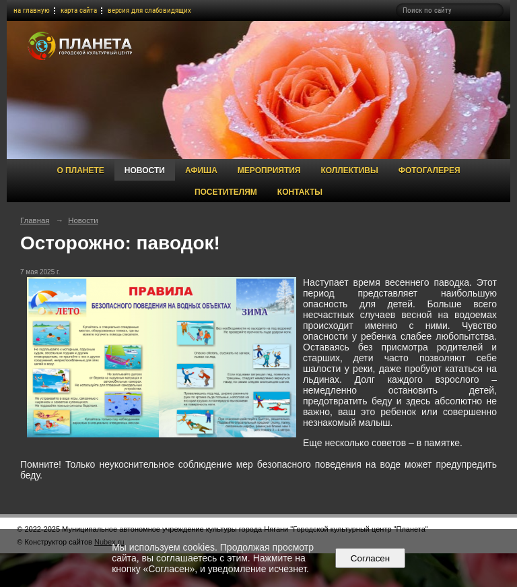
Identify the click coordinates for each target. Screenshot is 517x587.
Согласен (369, 558)
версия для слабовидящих (149, 10)
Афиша (201, 170)
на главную (31, 10)
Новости (145, 170)
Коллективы (349, 170)
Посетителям (226, 192)
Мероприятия (269, 170)
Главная (35, 220)
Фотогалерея (429, 170)
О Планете (80, 170)
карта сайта (79, 10)
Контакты (299, 192)
